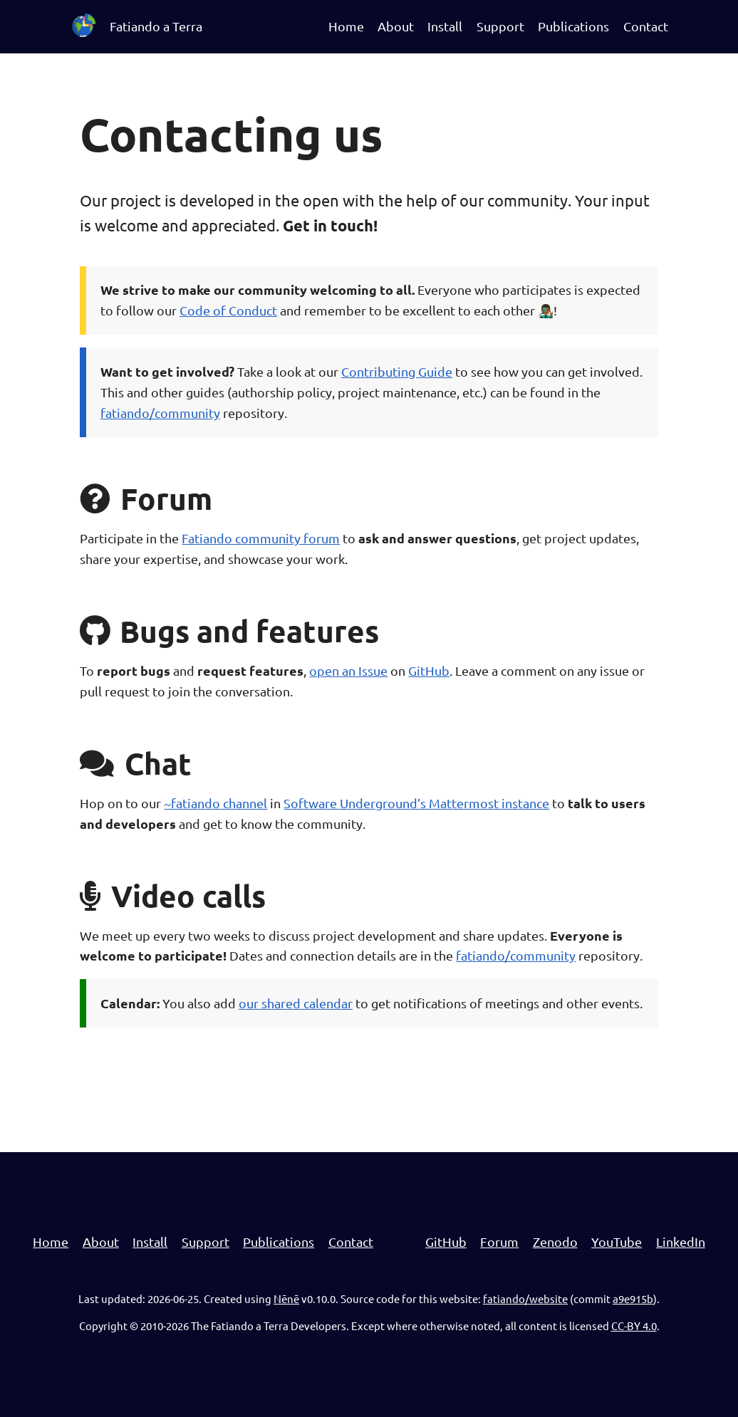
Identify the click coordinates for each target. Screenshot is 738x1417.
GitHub (428, 670)
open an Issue (348, 670)
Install (444, 26)
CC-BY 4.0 (634, 1325)
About (396, 26)
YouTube (616, 1241)
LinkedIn (680, 1241)
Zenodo (555, 1241)
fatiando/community (160, 412)
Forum (499, 1241)
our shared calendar (296, 1002)
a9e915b (633, 1298)
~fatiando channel (215, 802)
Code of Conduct (228, 310)
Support (500, 26)
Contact (645, 26)
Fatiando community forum (261, 537)
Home (346, 26)
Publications (573, 26)
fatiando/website (525, 1298)
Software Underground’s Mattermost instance (416, 802)
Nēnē (286, 1298)
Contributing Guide (396, 371)
